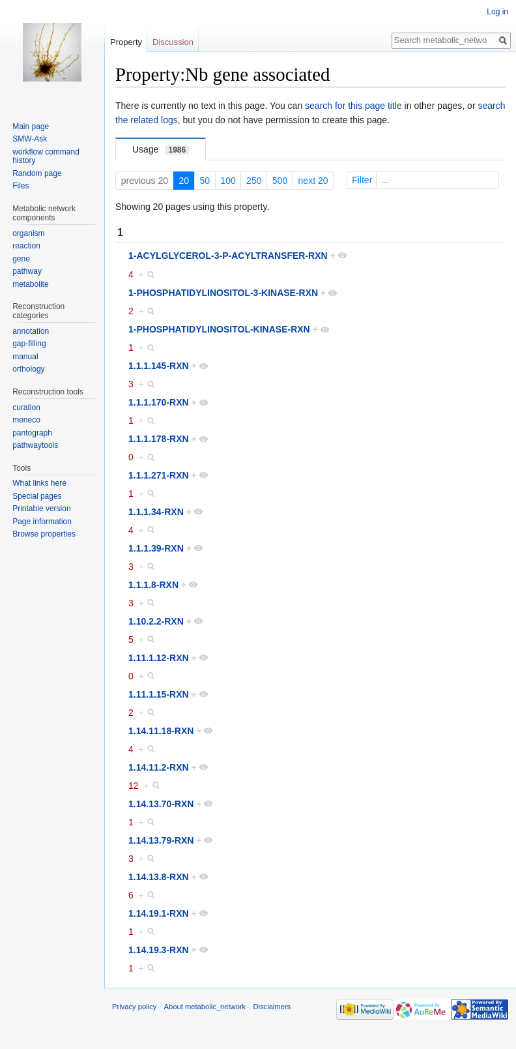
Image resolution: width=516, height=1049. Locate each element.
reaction (26, 245)
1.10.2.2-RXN (156, 621)
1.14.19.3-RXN (158, 950)
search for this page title (353, 105)
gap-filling (29, 343)
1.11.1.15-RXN (158, 694)
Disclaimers (272, 1007)
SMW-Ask (29, 138)
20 (184, 180)
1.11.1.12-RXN (158, 658)
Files (20, 185)
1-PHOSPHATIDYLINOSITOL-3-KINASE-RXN (223, 293)
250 (253, 180)
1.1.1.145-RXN (158, 366)
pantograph (32, 432)
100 (227, 180)
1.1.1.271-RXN (158, 475)
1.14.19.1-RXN (158, 913)
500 (279, 180)
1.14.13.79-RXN (161, 840)
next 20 (313, 180)
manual (25, 356)
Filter (424, 180)
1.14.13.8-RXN (158, 877)
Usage (160, 149)
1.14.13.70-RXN (161, 804)
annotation (30, 331)
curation (26, 407)
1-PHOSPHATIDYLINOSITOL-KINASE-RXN (219, 329)
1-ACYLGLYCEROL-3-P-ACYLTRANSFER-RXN (228, 255)
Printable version (41, 508)
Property (126, 42)
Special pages (36, 496)
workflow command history (45, 156)
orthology (28, 369)
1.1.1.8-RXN (153, 585)
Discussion (173, 42)
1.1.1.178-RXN (158, 439)
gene (21, 258)
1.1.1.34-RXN (156, 512)
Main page (30, 126)
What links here (39, 483)
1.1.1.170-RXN (158, 402)
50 (204, 180)
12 (133, 785)
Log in (497, 11)
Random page (36, 173)
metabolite (30, 284)
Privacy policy (134, 1007)
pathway (27, 271)
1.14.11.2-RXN (158, 767)
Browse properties (44, 534)
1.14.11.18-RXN (161, 731)
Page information (42, 521)
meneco (26, 419)
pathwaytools (35, 445)
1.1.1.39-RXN (156, 548)
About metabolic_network (205, 1007)
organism (28, 233)
